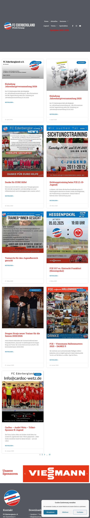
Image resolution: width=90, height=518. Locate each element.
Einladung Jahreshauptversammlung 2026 (21, 85)
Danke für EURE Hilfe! (16, 182)
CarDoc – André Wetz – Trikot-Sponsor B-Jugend (20, 428)
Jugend (46, 26)
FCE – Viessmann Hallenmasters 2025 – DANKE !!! (66, 345)
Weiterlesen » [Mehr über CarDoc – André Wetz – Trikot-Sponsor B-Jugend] (9, 445)
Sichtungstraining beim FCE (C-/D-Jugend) (67, 183)
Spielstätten (63, 26)
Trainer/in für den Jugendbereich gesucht (21, 259)
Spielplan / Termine (37, 514)
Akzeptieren (50, 512)
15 (49, 454)
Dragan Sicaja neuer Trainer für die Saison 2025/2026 (22, 334)
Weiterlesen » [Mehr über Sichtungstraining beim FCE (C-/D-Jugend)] (54, 200)
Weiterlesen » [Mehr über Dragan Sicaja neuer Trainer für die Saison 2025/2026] (9, 351)
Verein (54, 26)
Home (46, 21)
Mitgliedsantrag (35, 517)
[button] (25, 474)
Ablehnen (65, 512)
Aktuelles (54, 21)
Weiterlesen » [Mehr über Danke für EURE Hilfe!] (9, 196)
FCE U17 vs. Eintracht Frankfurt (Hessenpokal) (65, 269)
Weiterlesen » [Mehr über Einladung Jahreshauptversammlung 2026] (9, 102)
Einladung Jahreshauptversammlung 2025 (66, 97)
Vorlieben (80, 512)
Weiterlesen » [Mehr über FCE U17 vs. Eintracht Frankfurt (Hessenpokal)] (54, 276)
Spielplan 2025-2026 (59, 30)
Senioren (64, 21)
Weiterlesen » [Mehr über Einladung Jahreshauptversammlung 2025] (54, 114)
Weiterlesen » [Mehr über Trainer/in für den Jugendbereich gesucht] (9, 265)
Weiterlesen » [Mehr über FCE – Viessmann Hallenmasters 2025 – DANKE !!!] (54, 360)
